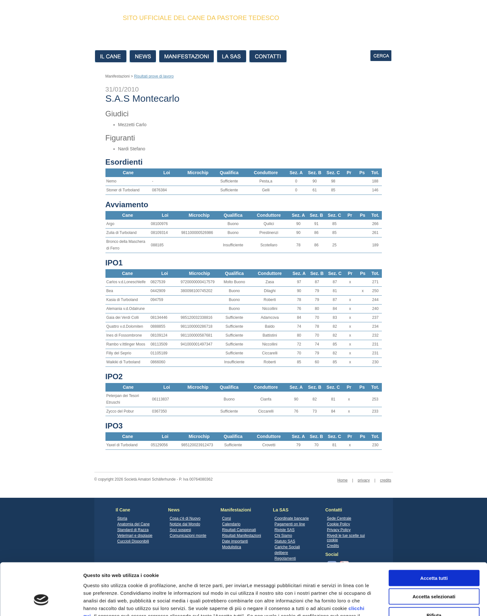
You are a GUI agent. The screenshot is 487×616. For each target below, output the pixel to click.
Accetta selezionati (433, 556)
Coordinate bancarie (291, 518)
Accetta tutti (434, 537)
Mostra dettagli (334, 603)
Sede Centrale (339, 518)
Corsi (226, 518)
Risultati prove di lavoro (154, 76)
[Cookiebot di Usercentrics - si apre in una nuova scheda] (41, 603)
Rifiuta (434, 574)
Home (342, 480)
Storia (122, 518)
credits (385, 480)
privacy (364, 480)
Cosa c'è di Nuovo (185, 518)
